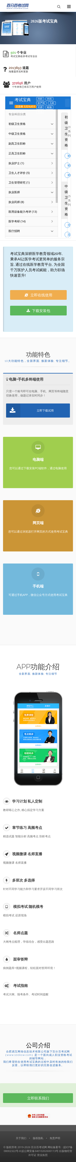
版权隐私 (38, 1138)
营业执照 (42, 1155)
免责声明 (55, 1138)
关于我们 (21, 1138)
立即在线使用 (38, 295)
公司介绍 (38, 1045)
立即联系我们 (38, 1098)
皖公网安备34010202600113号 (39, 1151)
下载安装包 (38, 310)
